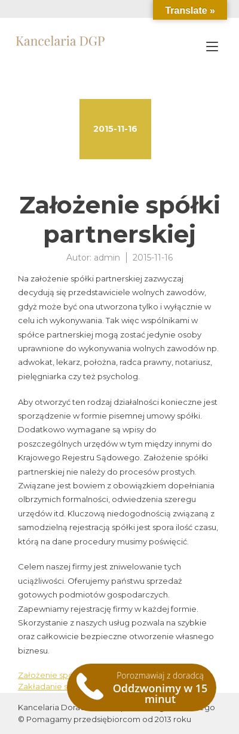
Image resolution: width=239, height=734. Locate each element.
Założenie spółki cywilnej (66, 675)
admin (107, 257)
